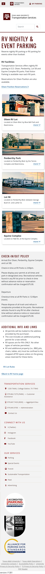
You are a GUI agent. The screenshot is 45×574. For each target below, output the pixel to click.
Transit (8, 469)
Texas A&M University (11, 561)
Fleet (8, 480)
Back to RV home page (12, 374)
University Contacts (9, 564)
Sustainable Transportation (17, 474)
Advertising (10, 485)
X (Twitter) (10, 427)
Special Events (11, 463)
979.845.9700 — (18, 408)
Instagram (10, 433)
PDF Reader (23, 569)
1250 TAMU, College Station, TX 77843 (21, 388)
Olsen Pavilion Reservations (15, 86)
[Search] (25, 26)
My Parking (35, 4)
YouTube (9, 444)
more (36, 125)
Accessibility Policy (26, 564)
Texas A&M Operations (31, 561)
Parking (9, 458)
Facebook (9, 438)
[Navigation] (3, 3)
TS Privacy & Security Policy (32, 566)
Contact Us (10, 413)
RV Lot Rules (9, 366)
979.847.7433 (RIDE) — (21, 402)
